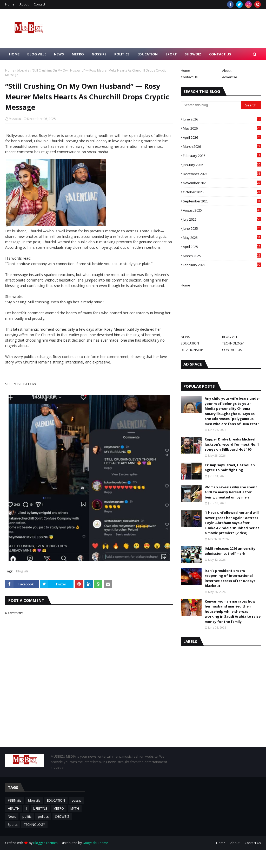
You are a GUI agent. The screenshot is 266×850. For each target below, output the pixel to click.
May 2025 (222, 237)
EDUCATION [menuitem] (147, 54)
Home (9, 4)
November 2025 (222, 183)
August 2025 (222, 210)
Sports (12, 824)
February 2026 (222, 155)
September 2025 (222, 201)
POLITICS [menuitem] (122, 54)
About (24, 4)
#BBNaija (15, 800)
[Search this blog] (211, 105)
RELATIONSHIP (192, 349)
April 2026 (222, 137)
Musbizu (15, 119)
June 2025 (222, 228)
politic (26, 816)
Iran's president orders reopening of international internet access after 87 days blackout (230, 578)
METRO (59, 808)
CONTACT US (232, 349)
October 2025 (222, 192)
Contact (39, 4)
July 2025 (222, 219)
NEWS (185, 336)
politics (43, 816)
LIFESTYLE (40, 808)
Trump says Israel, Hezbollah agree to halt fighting (230, 467)
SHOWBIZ (62, 816)
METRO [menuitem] (78, 54)
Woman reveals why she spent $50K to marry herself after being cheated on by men (231, 492)
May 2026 (222, 128)
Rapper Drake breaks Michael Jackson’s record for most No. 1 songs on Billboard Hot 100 (232, 444)
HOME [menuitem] (14, 54)
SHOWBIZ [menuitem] (193, 54)
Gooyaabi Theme (95, 843)
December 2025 (222, 173)
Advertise (229, 77)
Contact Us (189, 77)
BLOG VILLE (231, 336)
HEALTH (13, 808)
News (12, 816)
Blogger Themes (45, 843)
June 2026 (222, 119)
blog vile (23, 70)
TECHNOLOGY (233, 343)
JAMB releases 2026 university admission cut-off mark (230, 551)
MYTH (74, 808)
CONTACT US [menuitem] (220, 54)
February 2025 (222, 265)
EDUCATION (190, 343)
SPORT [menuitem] (171, 54)
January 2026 (222, 164)
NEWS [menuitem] (59, 54)
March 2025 (222, 255)
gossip (76, 800)
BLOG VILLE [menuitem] (36, 54)
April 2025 (222, 246)
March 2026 (222, 146)
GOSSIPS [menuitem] (99, 54)
